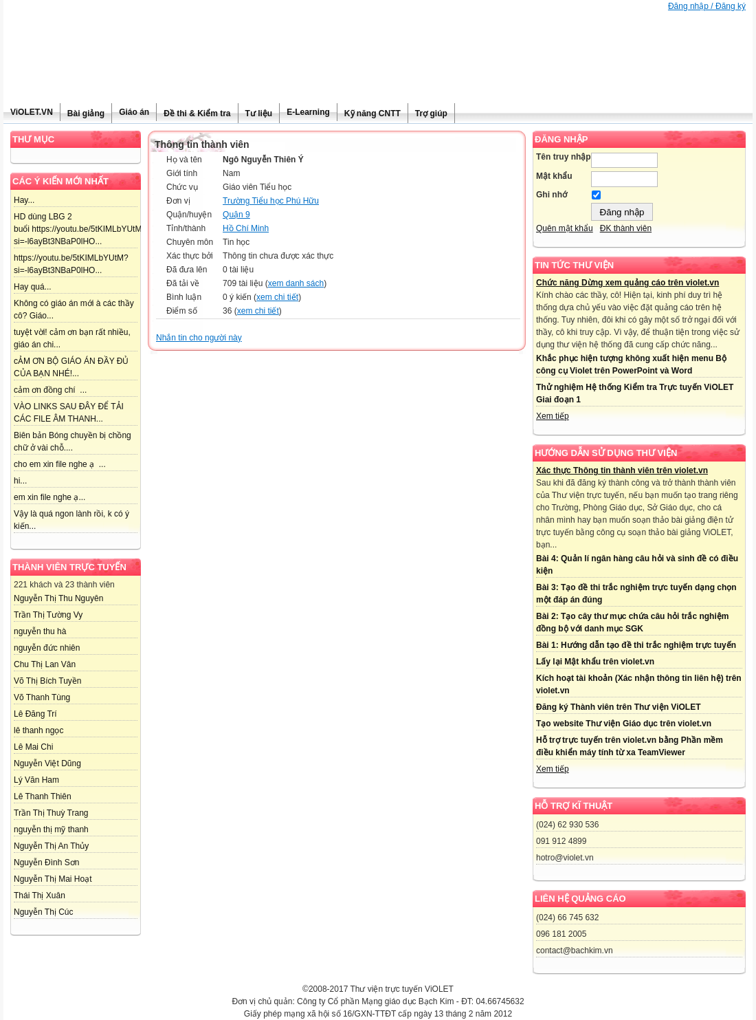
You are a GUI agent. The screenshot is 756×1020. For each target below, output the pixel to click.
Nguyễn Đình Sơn (46, 862)
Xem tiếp (552, 416)
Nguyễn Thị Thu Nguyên (58, 598)
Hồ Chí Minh (246, 228)
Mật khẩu (554, 176)
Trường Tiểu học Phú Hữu (271, 201)
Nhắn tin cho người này (199, 338)
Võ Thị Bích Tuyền (48, 681)
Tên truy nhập (563, 157)
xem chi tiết (277, 297)
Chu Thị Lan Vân (45, 664)
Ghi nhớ (551, 194)
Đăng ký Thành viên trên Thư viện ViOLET (618, 707)
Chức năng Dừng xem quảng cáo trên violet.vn (627, 282)
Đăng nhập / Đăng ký (707, 6)
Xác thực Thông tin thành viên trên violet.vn (622, 470)
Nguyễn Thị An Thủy (51, 846)
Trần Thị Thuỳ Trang (51, 813)
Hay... (24, 200)
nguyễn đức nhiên (47, 648)
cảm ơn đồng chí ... (50, 390)
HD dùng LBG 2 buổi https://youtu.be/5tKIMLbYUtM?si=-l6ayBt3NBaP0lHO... (80, 229)
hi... (20, 481)
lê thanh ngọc (38, 730)
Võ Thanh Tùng (42, 697)
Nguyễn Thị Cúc (43, 912)
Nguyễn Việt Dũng (47, 763)
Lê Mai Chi (33, 747)
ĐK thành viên (626, 228)
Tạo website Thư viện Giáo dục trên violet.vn (623, 723)
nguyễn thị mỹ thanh (51, 829)
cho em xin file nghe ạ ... (60, 464)
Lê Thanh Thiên (42, 796)
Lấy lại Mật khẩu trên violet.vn (595, 661)
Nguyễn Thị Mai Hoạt (53, 879)
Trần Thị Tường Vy (48, 615)
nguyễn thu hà (40, 631)
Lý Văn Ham (36, 780)
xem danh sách (296, 283)
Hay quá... (33, 287)
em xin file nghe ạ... (49, 497)
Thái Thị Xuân (39, 895)
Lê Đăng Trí (35, 714)
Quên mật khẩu (564, 228)
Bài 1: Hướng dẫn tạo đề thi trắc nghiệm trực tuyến (636, 645)
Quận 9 (236, 214)
